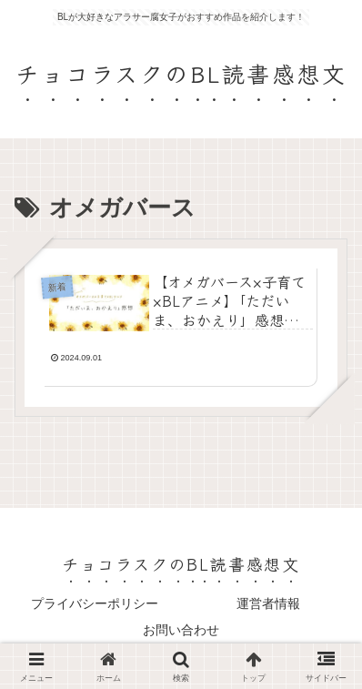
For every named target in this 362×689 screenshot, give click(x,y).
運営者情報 (268, 603)
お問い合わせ (181, 630)
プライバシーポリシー (94, 603)
